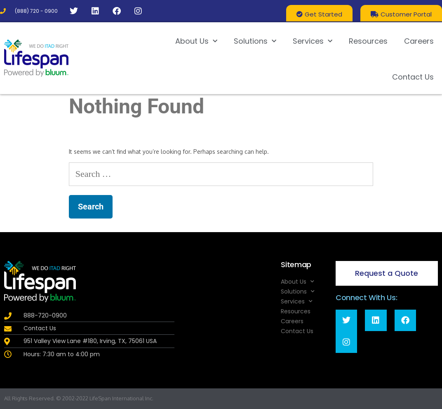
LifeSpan (99, 398)
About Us (196, 41)
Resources (368, 41)
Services (312, 41)
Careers (419, 41)
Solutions (255, 41)
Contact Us (413, 77)
